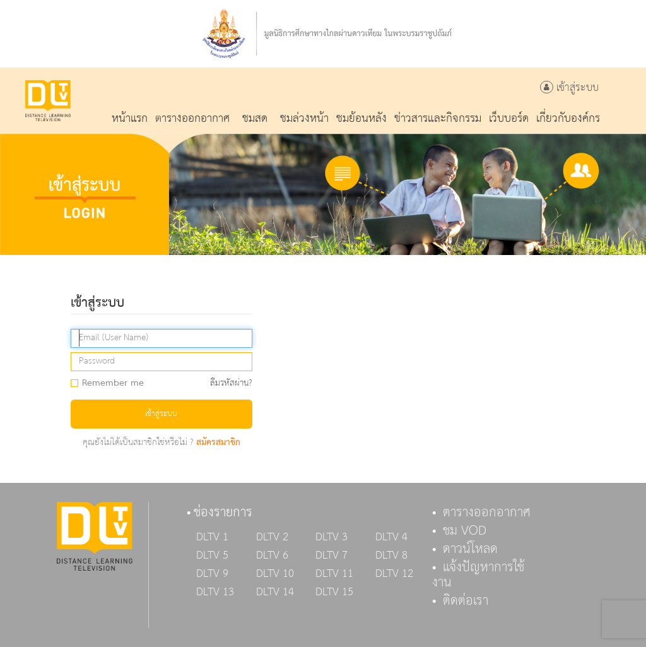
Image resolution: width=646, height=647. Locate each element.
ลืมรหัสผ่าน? (231, 383)
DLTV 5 (212, 555)
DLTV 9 (212, 574)
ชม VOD (464, 530)
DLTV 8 (391, 555)
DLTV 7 (331, 555)
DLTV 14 (275, 592)
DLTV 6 (272, 555)
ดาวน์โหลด (470, 549)
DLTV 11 (334, 574)
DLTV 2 (272, 537)
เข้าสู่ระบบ (569, 88)
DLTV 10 (275, 574)
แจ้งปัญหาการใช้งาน (478, 575)
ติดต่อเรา (465, 601)
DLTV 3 (331, 537)
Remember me (111, 384)
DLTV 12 (394, 574)
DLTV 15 (334, 592)
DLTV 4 (391, 537)
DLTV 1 (212, 537)
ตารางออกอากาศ (487, 512)
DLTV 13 (215, 592)
